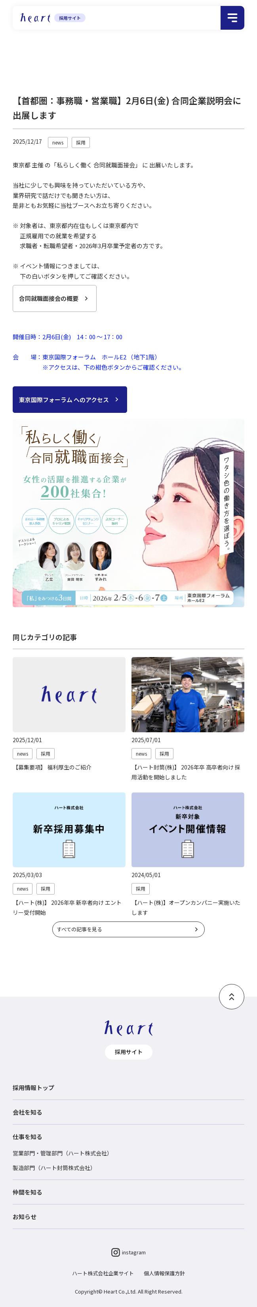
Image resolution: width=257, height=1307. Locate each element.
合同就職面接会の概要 (48, 298)
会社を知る (27, 1112)
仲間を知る (27, 1192)
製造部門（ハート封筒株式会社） (54, 1168)
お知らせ (63, 58)
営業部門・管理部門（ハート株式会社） (62, 1153)
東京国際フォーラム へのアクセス (64, 399)
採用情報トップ (29, 58)
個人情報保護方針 (164, 1273)
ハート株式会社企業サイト (103, 1273)
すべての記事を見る (79, 929)
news (57, 142)
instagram (128, 1252)
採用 (86, 58)
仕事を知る (27, 1136)
